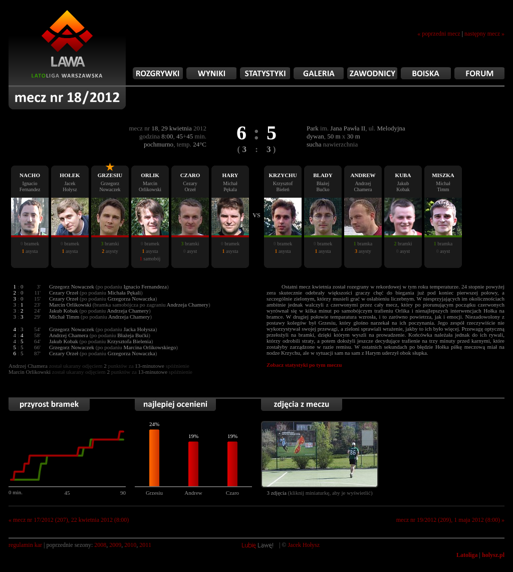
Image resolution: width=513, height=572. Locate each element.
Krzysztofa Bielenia (129, 341)
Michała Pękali (124, 293)
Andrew (193, 493)
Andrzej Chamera (68, 335)
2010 (130, 544)
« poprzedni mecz (438, 33)
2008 (100, 544)
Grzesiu (154, 493)
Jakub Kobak (63, 311)
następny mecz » (484, 33)
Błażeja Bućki (132, 335)
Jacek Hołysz (304, 544)
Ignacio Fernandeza (144, 286)
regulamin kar (25, 544)
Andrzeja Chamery (128, 311)
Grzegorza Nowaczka (131, 299)
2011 (145, 544)
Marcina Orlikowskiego (149, 347)
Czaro (232, 493)
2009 (115, 544)
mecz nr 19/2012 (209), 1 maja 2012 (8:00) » (450, 519)
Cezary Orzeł (63, 293)
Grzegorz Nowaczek (71, 286)
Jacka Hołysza (139, 329)
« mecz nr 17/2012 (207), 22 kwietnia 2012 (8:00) (69, 519)
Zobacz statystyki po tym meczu (304, 365)
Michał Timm (64, 317)
